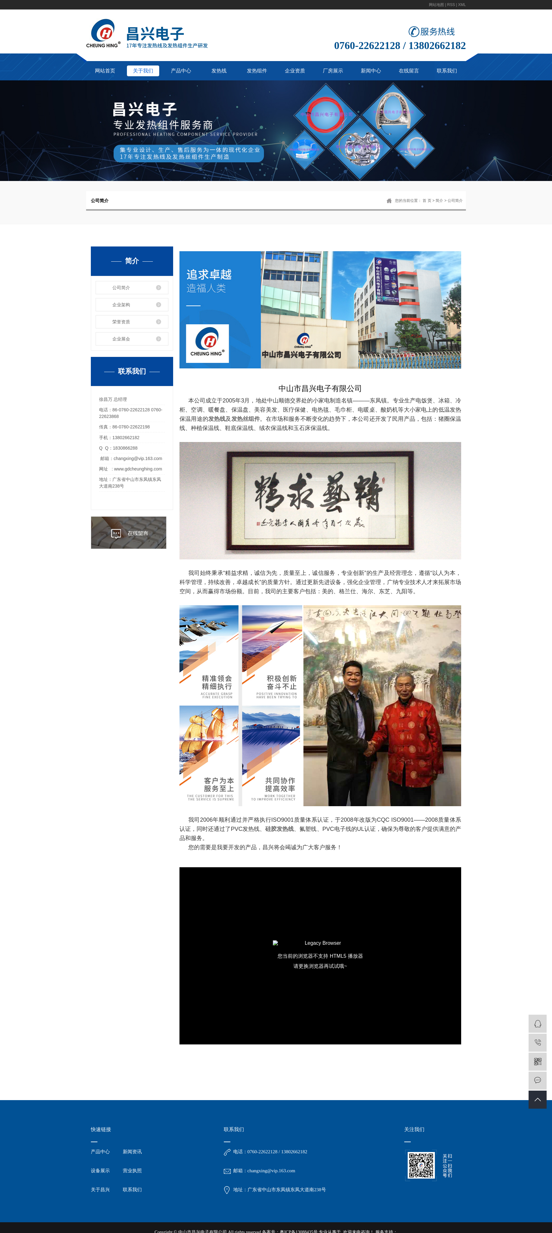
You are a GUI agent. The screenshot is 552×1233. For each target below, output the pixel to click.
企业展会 (121, 338)
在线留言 (409, 70)
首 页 (427, 200)
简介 (439, 200)
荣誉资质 (121, 321)
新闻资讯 (132, 1151)
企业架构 (121, 304)
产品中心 (181, 70)
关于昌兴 (100, 1189)
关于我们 (143, 70)
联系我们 (447, 70)
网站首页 (105, 70)
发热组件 (257, 70)
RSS (451, 5)
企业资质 (295, 70)
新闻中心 (371, 70)
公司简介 (121, 287)
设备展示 (100, 1170)
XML (462, 5)
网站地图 (436, 5)
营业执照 (132, 1170)
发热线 (219, 70)
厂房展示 (333, 70)
